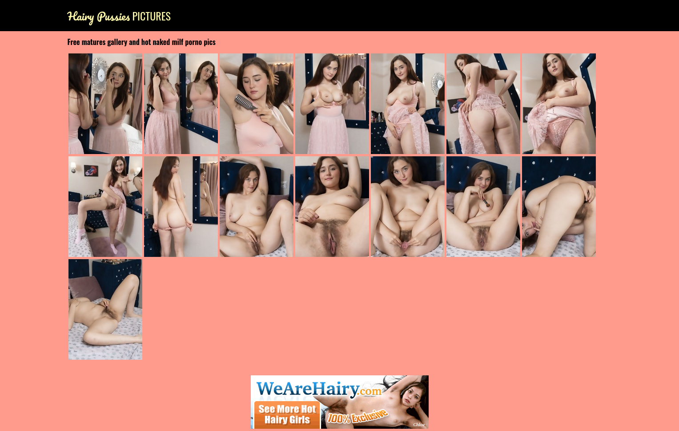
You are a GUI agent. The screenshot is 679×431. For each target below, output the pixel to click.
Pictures (119, 15)
